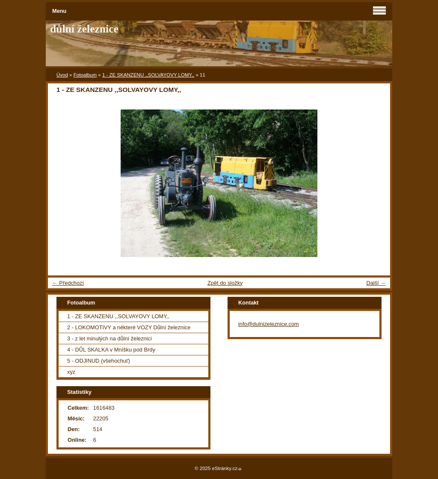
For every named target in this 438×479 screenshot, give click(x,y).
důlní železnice (84, 29)
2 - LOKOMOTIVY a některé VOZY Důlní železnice (128, 327)
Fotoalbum (85, 74)
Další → (376, 283)
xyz (71, 372)
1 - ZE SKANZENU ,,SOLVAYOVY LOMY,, (148, 74)
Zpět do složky (225, 283)
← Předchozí (68, 283)
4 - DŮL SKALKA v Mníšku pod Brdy (111, 349)
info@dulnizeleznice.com (268, 324)
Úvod (62, 74)
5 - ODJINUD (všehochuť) (98, 361)
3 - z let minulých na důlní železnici (109, 338)
